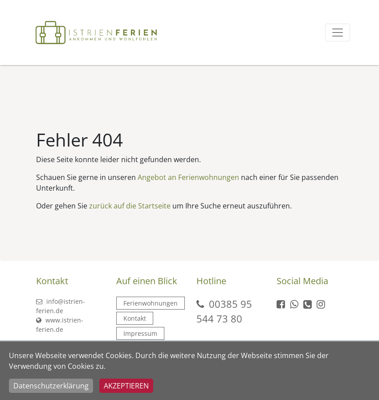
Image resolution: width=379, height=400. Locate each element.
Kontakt (134, 318)
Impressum (140, 333)
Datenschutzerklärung (51, 386)
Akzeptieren (126, 386)
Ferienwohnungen (150, 303)
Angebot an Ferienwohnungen (188, 177)
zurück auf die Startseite (130, 206)
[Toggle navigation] (337, 32)
